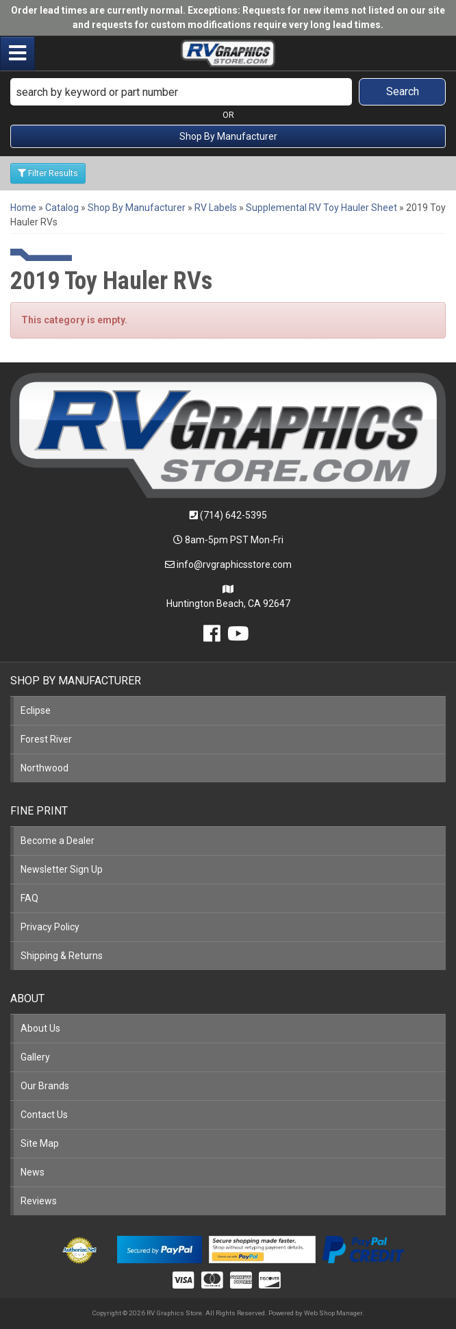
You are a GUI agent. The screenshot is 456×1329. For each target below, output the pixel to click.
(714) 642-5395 (233, 515)
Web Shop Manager (333, 1313)
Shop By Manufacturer (228, 136)
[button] (228, 91)
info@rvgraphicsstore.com (234, 564)
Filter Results (48, 173)
